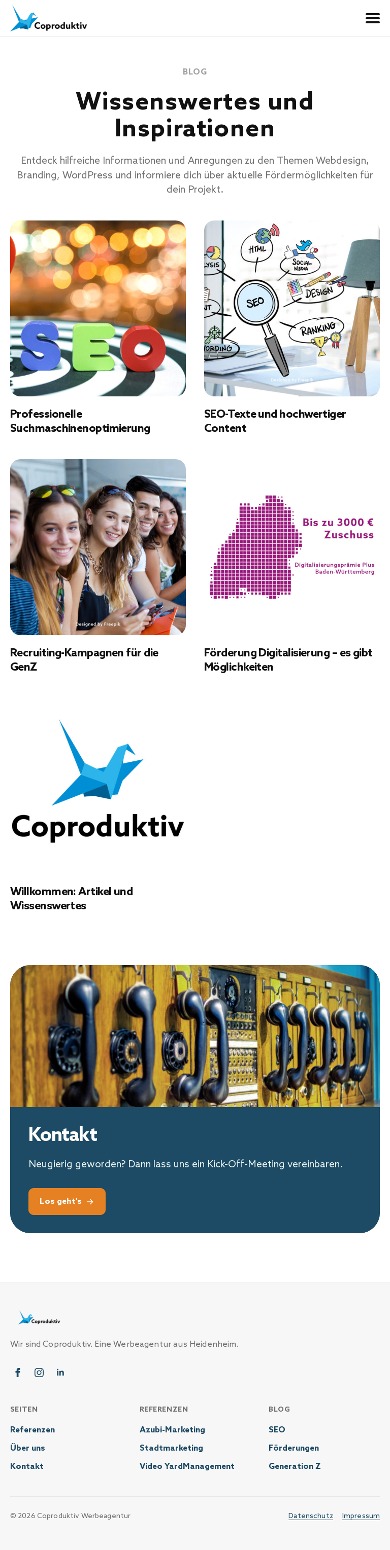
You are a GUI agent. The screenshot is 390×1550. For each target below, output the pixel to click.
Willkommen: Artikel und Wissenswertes (71, 899)
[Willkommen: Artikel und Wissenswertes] (98, 785)
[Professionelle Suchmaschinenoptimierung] (98, 308)
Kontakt (27, 1467)
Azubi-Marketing (172, 1430)
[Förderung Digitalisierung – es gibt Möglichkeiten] (292, 547)
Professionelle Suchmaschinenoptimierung (80, 422)
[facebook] (17, 1373)
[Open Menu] (373, 18)
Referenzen (32, 1430)
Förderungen (294, 1449)
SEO (277, 1430)
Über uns (27, 1449)
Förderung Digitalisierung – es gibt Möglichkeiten (288, 661)
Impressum (361, 1516)
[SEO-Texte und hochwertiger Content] (292, 308)
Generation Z (295, 1467)
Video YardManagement (187, 1467)
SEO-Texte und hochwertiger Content (275, 422)
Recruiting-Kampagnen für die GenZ (84, 661)
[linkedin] (60, 1373)
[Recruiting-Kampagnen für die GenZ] (98, 547)
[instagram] (39, 1373)
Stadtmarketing (171, 1449)
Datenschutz (310, 1516)
